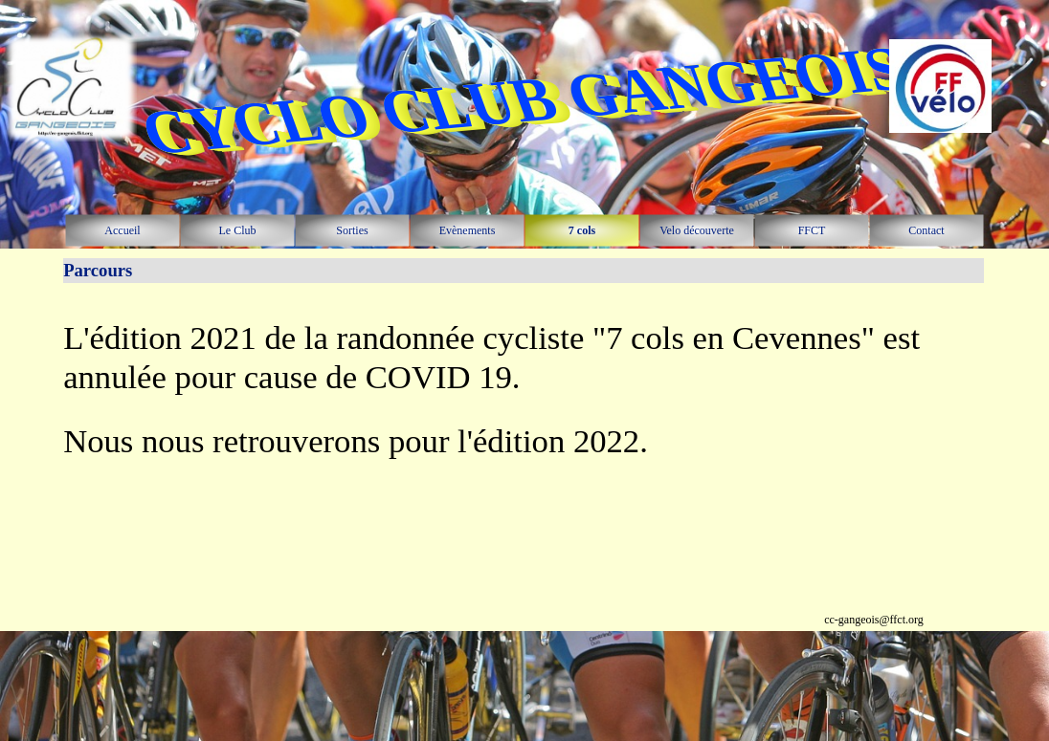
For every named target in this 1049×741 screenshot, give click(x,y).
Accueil (122, 230)
